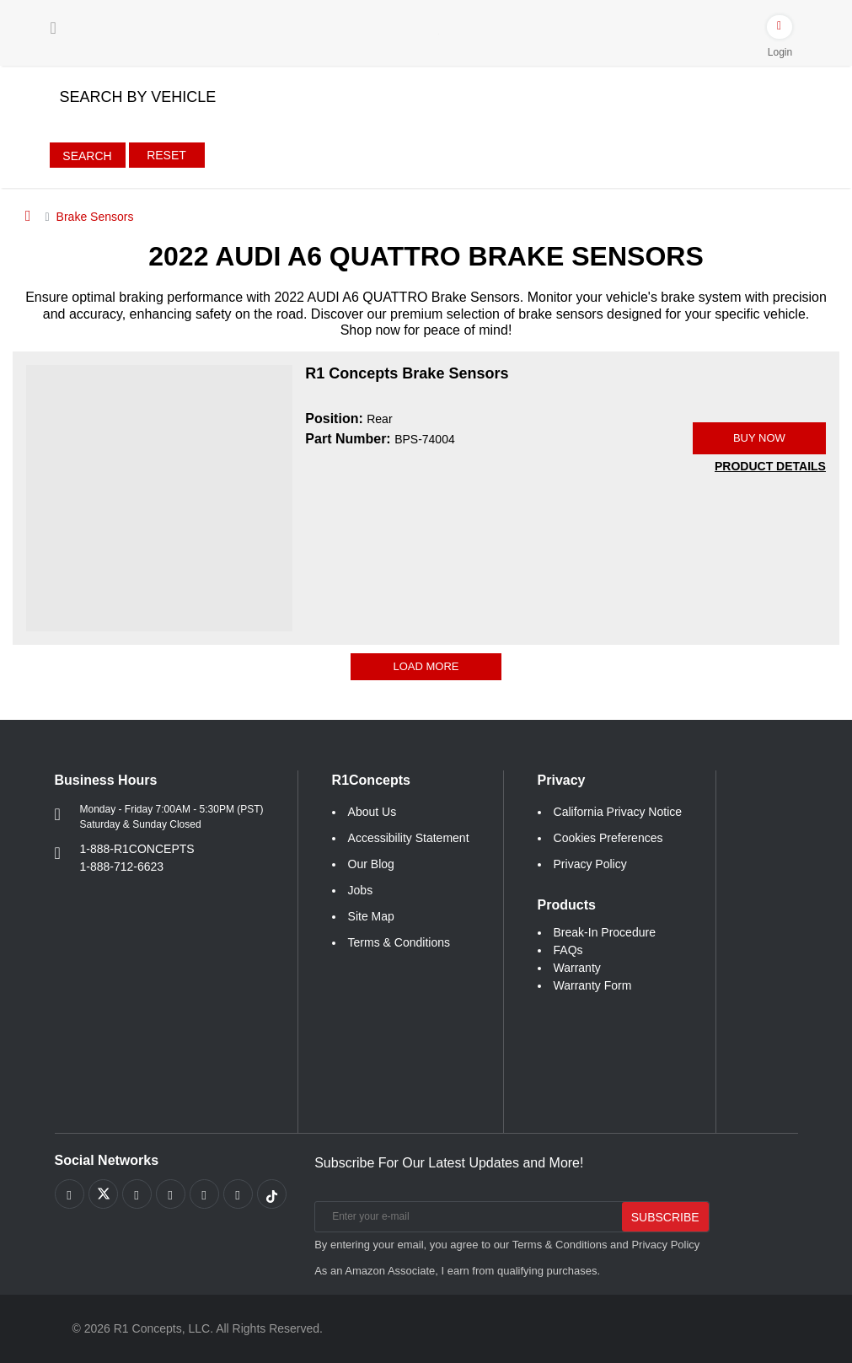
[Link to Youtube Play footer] (137, 1194)
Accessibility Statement (408, 838)
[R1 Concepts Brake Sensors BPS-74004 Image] (159, 497)
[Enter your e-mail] (466, 1217)
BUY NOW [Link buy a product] (759, 438)
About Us (372, 811)
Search (86, 156)
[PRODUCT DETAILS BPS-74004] (770, 466)
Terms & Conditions (399, 942)
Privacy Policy (590, 864)
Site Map (371, 916)
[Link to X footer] (103, 1194)
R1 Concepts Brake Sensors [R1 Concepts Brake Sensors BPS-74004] (406, 373)
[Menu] (53, 27)
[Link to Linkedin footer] (238, 1194)
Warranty (577, 967)
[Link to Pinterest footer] (170, 1194)
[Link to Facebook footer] (69, 1194)
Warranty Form (593, 985)
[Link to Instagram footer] (204, 1194)
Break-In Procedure (605, 932)
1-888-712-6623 (122, 866)
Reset (166, 155)
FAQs (568, 950)
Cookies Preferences (608, 838)
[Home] (28, 215)
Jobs (360, 890)
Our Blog (371, 864)
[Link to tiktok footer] (272, 1194)
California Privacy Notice (618, 811)
